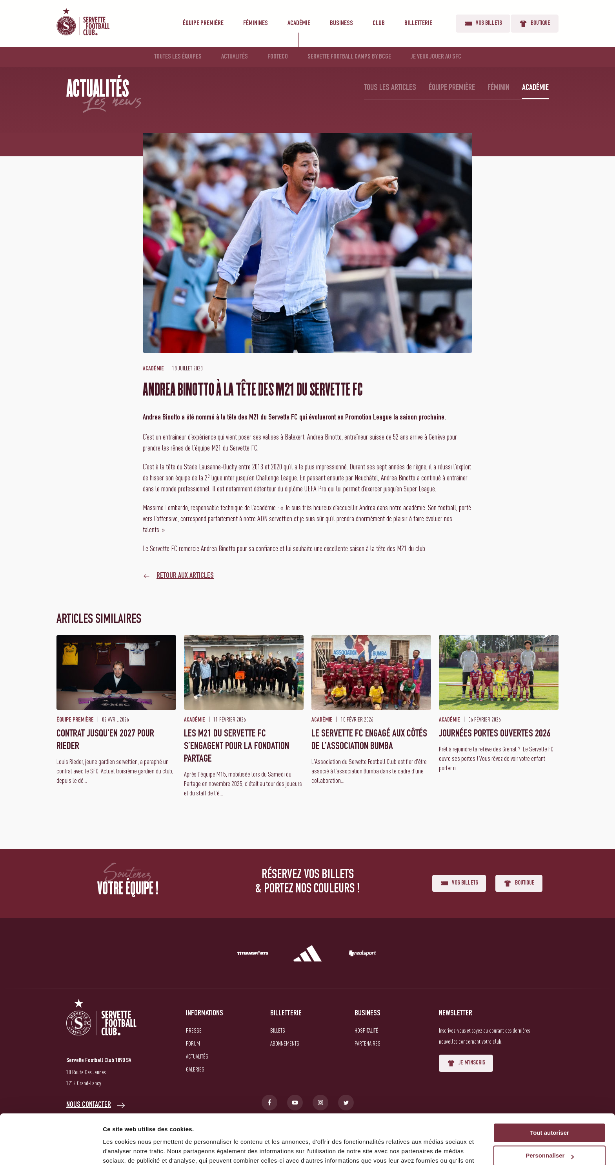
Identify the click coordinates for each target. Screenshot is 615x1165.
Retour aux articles (185, 576)
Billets (277, 1030)
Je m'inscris (466, 1063)
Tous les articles (390, 88)
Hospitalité (366, 1030)
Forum (193, 1043)
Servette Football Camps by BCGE (349, 56)
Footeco (277, 56)
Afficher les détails (129, 1149)
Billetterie (418, 23)
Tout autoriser (549, 1090)
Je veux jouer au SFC (436, 56)
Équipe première (203, 23)
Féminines (255, 23)
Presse (194, 1030)
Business (341, 23)
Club (379, 23)
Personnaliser (550, 1113)
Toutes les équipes (178, 56)
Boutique (534, 23)
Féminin (498, 88)
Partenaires (367, 1043)
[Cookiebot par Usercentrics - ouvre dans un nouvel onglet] (50, 1150)
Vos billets (483, 23)
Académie (298, 23)
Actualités (234, 56)
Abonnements (284, 1043)
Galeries (195, 1069)
